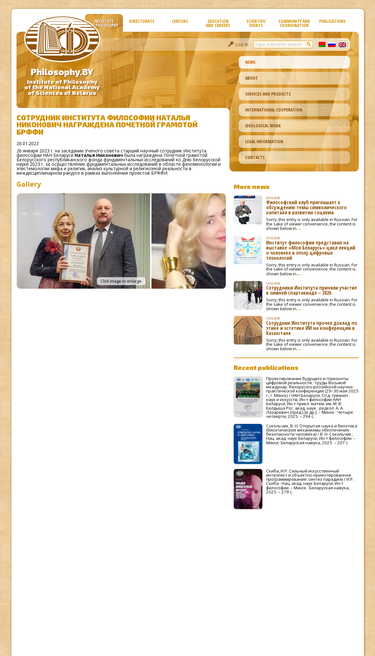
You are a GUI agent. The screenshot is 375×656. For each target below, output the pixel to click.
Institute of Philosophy (104, 23)
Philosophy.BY (62, 71)
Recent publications (266, 367)
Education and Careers (218, 23)
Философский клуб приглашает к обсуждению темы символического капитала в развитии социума (306, 207)
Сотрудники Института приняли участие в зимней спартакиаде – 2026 (311, 290)
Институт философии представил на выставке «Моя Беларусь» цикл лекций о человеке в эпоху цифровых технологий (310, 250)
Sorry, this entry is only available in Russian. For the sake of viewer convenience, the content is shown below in (312, 224)
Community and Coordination (294, 23)
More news (252, 186)
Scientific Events (256, 23)
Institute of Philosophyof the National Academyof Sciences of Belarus (62, 87)
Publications (332, 21)
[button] (309, 43)
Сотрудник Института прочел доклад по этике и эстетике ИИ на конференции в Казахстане (311, 328)
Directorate (141, 21)
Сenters (180, 21)
